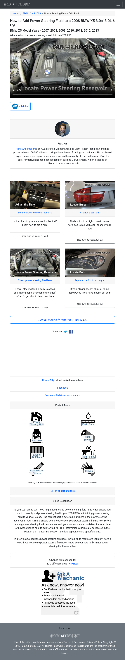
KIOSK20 (73, 563)
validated (20, 106)
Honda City (48, 380)
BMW (25, 13)
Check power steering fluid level (35, 280)
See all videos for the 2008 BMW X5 (62, 320)
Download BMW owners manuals (62, 395)
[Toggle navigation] (118, 4)
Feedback (62, 387)
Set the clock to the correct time (35, 212)
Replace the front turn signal (90, 280)
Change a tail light (89, 212)
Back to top (65, 628)
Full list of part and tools (62, 490)
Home (16, 13)
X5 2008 (36, 13)
